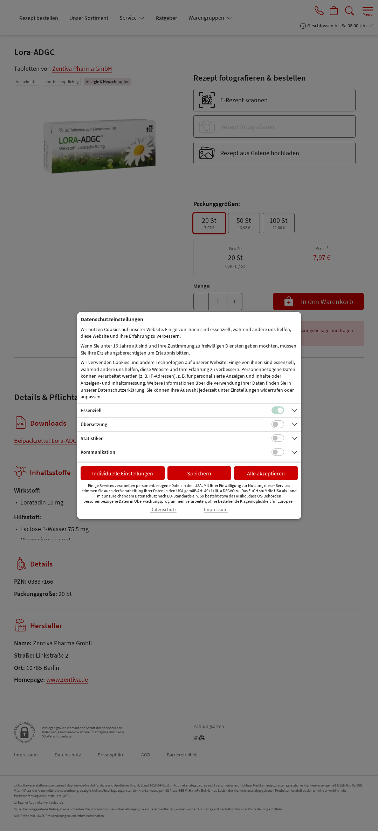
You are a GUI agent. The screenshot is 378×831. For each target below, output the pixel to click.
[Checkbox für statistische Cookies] (278, 438)
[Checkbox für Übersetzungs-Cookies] (278, 424)
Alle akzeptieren (266, 473)
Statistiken (92, 438)
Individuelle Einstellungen (122, 473)
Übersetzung (94, 424)
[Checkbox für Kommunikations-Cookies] (278, 452)
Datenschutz (163, 510)
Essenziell (91, 410)
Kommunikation (98, 452)
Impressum (216, 510)
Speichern (199, 473)
